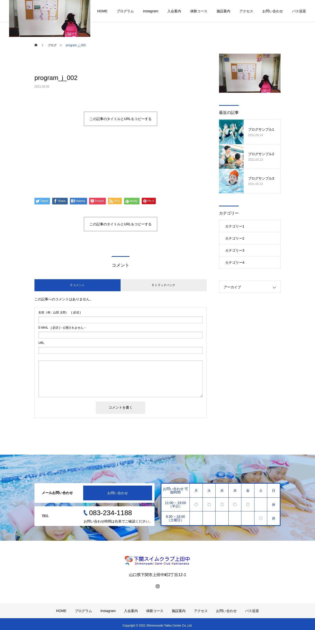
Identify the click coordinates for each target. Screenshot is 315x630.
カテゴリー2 (234, 238)
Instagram (150, 11)
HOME (102, 11)
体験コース (198, 11)
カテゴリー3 (234, 250)
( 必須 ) (59, 312)
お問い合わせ (272, 11)
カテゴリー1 (234, 226)
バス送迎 (299, 11)
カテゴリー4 (234, 262)
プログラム (125, 11)
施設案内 (223, 11)
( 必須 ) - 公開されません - (61, 327)
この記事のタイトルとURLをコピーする (121, 119)
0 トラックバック (163, 285)
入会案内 (174, 11)
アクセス (246, 11)
